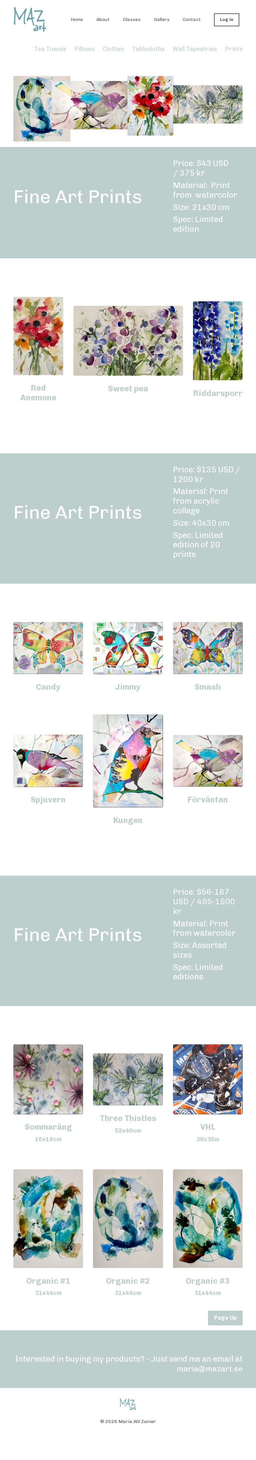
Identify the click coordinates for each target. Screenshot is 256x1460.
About (103, 19)
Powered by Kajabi (128, 1442)
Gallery (161, 19)
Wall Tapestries (195, 49)
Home (77, 19)
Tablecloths (148, 49)
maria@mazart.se (209, 1368)
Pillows (84, 49)
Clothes (113, 49)
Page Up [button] (225, 1318)
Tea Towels (51, 49)
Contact (192, 19)
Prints (234, 49)
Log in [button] (227, 19)
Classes (132, 19)
